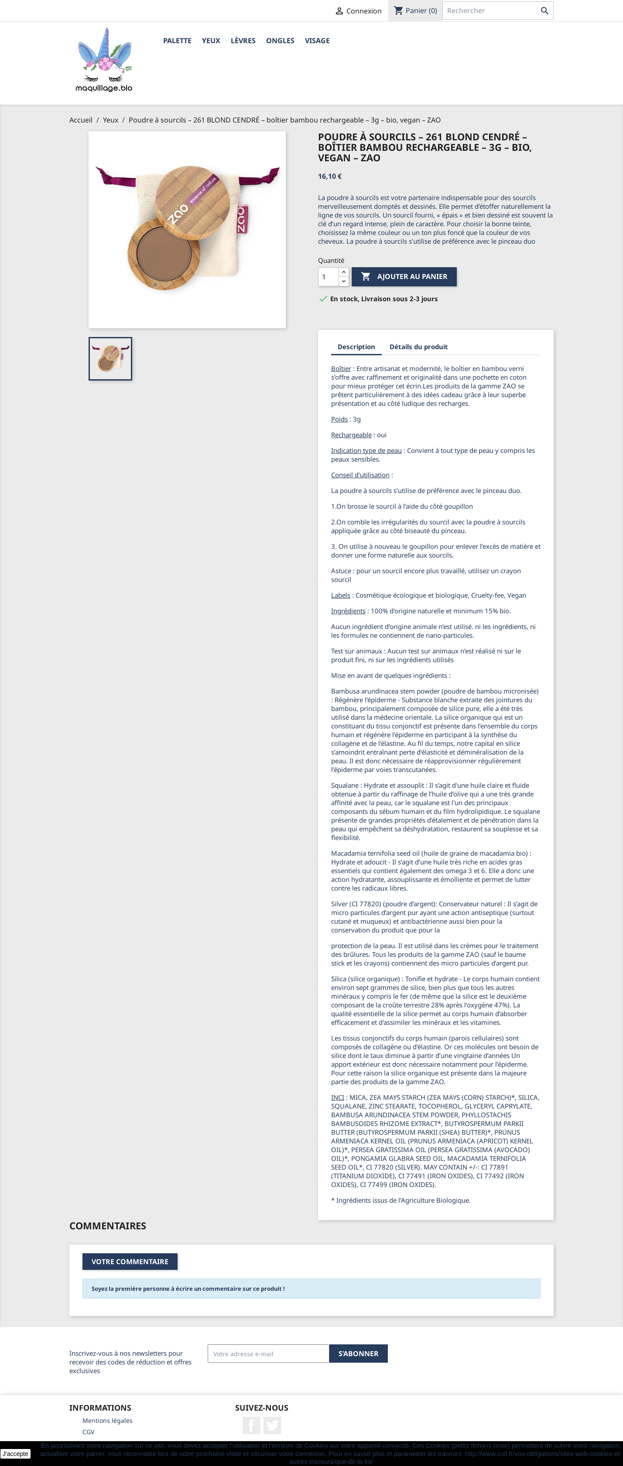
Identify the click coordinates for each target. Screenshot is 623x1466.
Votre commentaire (130, 1261)
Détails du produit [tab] (419, 346)
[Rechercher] (498, 10)
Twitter (272, 1425)
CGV (88, 1432)
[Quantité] (328, 276)
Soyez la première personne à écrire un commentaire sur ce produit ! (188, 1289)
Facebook (251, 1425)
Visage (317, 40)
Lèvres (243, 40)
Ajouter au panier (404, 276)
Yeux (211, 40)
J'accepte (15, 1453)
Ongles (280, 40)
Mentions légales (107, 1420)
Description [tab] (356, 346)
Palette (177, 40)
